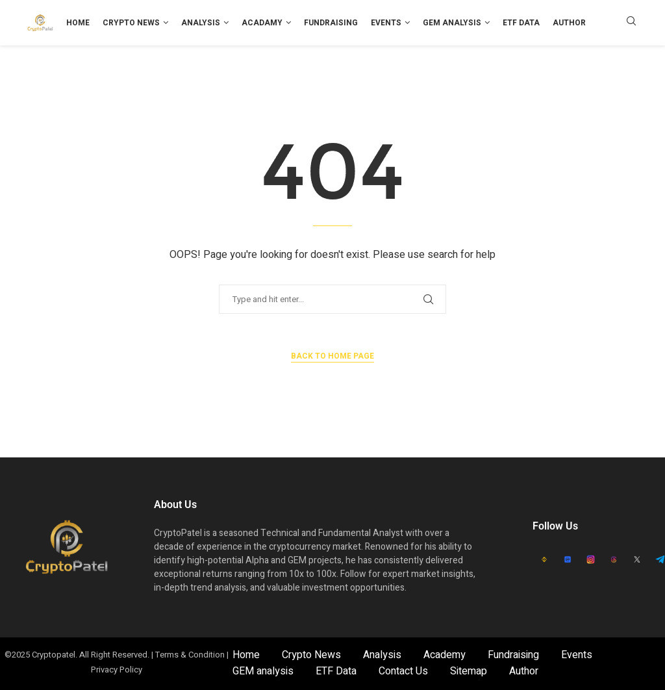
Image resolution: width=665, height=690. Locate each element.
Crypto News (131, 23)
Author (569, 23)
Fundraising (331, 23)
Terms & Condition (190, 654)
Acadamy (262, 23)
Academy (444, 655)
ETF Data (521, 23)
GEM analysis (452, 23)
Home (78, 23)
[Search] (631, 23)
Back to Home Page (332, 356)
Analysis (200, 23)
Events (386, 23)
